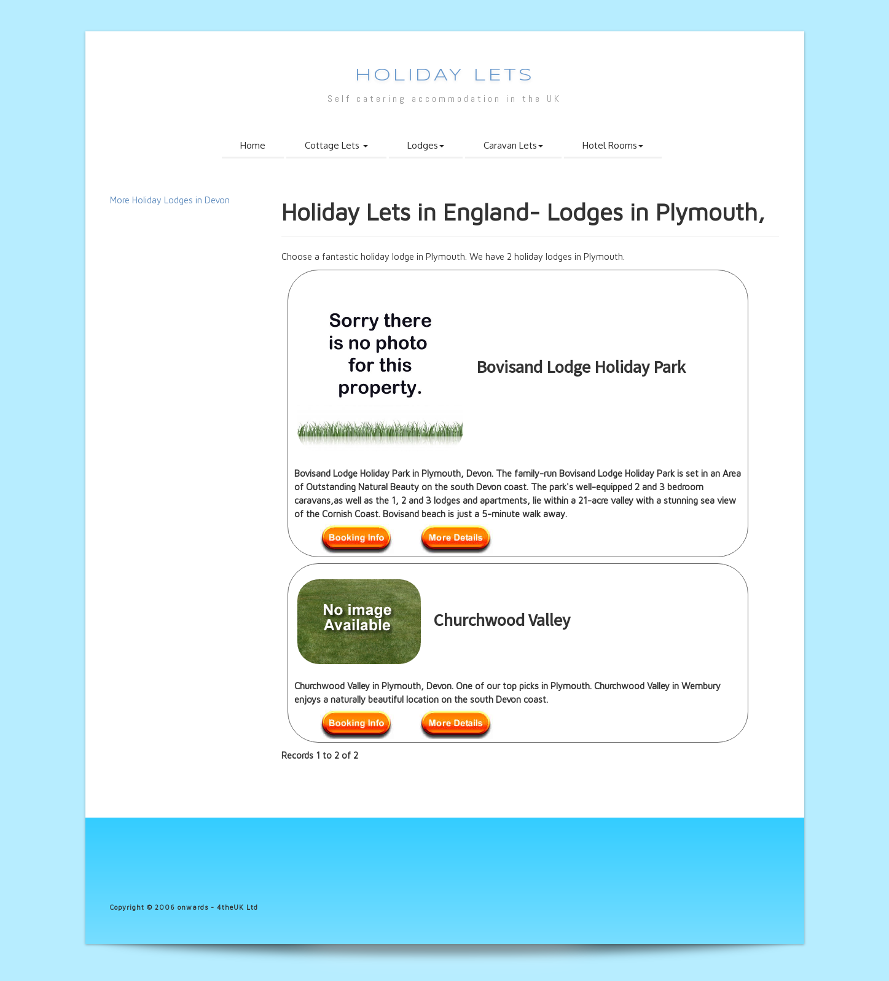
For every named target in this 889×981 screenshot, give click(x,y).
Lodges (425, 145)
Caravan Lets (513, 145)
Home (252, 145)
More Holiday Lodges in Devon (170, 200)
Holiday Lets (445, 76)
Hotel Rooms (612, 145)
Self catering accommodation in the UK (444, 98)
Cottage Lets (336, 145)
